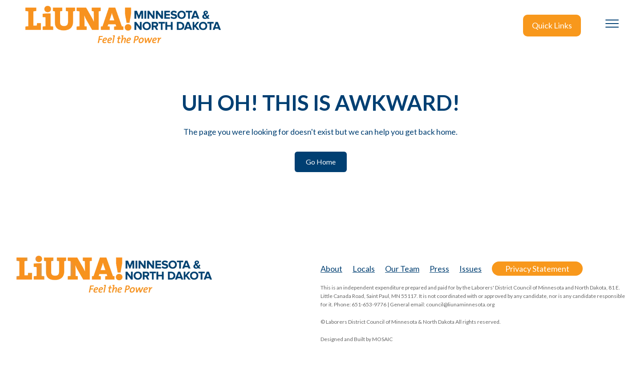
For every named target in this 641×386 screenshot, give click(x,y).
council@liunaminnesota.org (460, 304)
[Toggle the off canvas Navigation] (612, 25)
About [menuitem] (331, 268)
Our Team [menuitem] (402, 268)
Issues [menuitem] (470, 268)
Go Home (321, 161)
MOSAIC (382, 339)
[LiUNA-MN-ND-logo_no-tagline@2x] (122, 25)
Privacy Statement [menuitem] (537, 268)
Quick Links (552, 25)
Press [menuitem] (439, 268)
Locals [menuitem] (364, 268)
